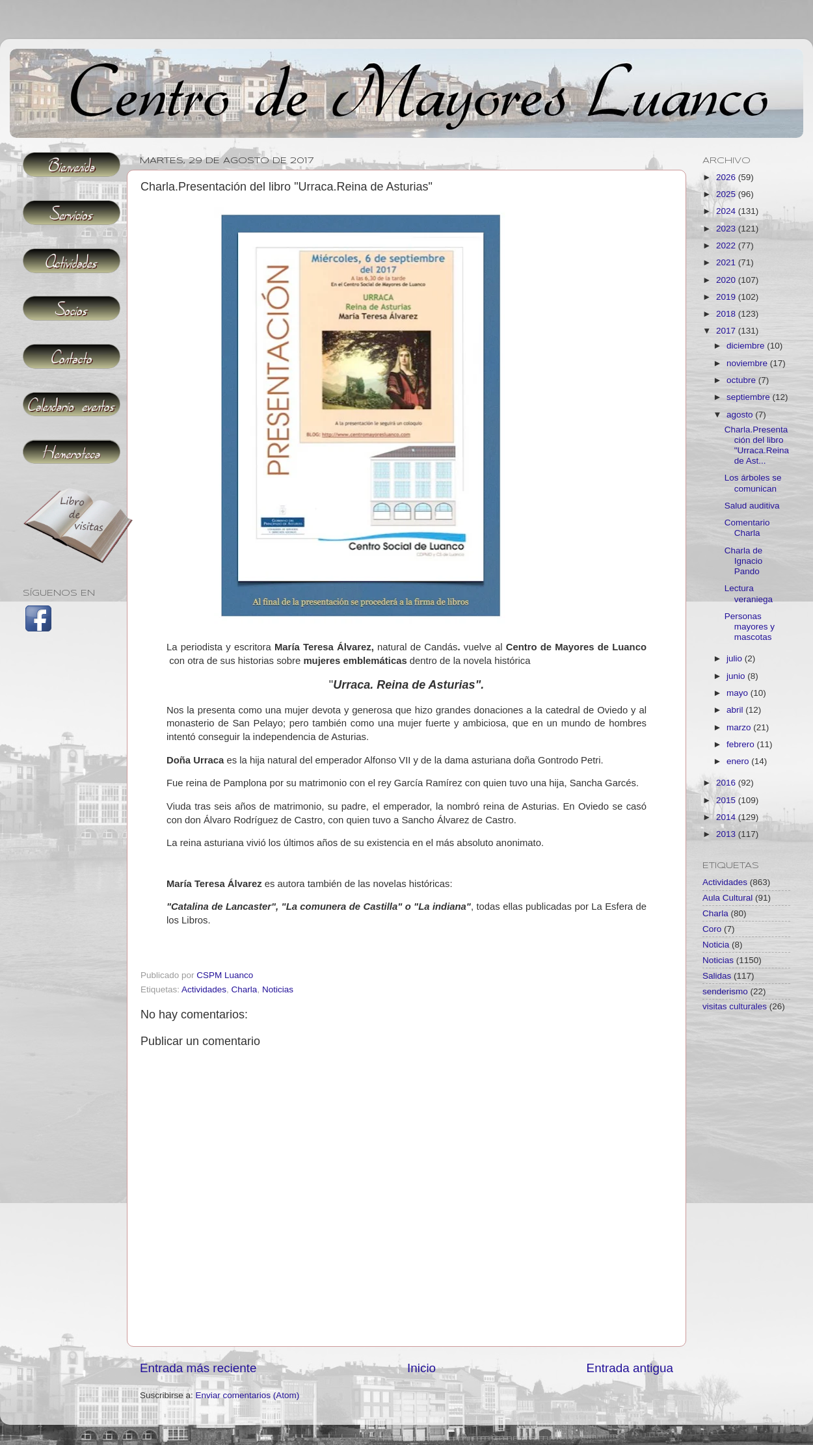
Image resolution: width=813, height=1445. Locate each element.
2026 (727, 177)
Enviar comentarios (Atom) (248, 1395)
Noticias (277, 989)
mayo (738, 693)
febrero (741, 744)
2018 (727, 314)
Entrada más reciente (198, 1368)
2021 (727, 262)
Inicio (421, 1368)
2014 (727, 817)
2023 (727, 228)
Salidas (716, 976)
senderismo (725, 991)
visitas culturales (734, 1006)
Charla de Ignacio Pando (744, 561)
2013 (727, 834)
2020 (727, 280)
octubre (742, 380)
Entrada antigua (630, 1368)
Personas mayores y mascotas (750, 626)
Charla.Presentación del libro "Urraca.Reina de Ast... (757, 445)
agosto (740, 414)
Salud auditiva (752, 505)
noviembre (748, 363)
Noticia (715, 944)
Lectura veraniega (749, 593)
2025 (727, 194)
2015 (727, 800)
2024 (727, 211)
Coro (711, 929)
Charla (245, 989)
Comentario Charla (747, 528)
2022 (727, 245)
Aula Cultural (727, 898)
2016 (727, 783)
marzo (739, 727)
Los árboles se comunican (753, 483)
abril (735, 710)
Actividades (203, 989)
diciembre (746, 346)
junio (736, 676)
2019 (727, 297)
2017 (727, 331)
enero (738, 761)
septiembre (749, 397)
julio (735, 658)
